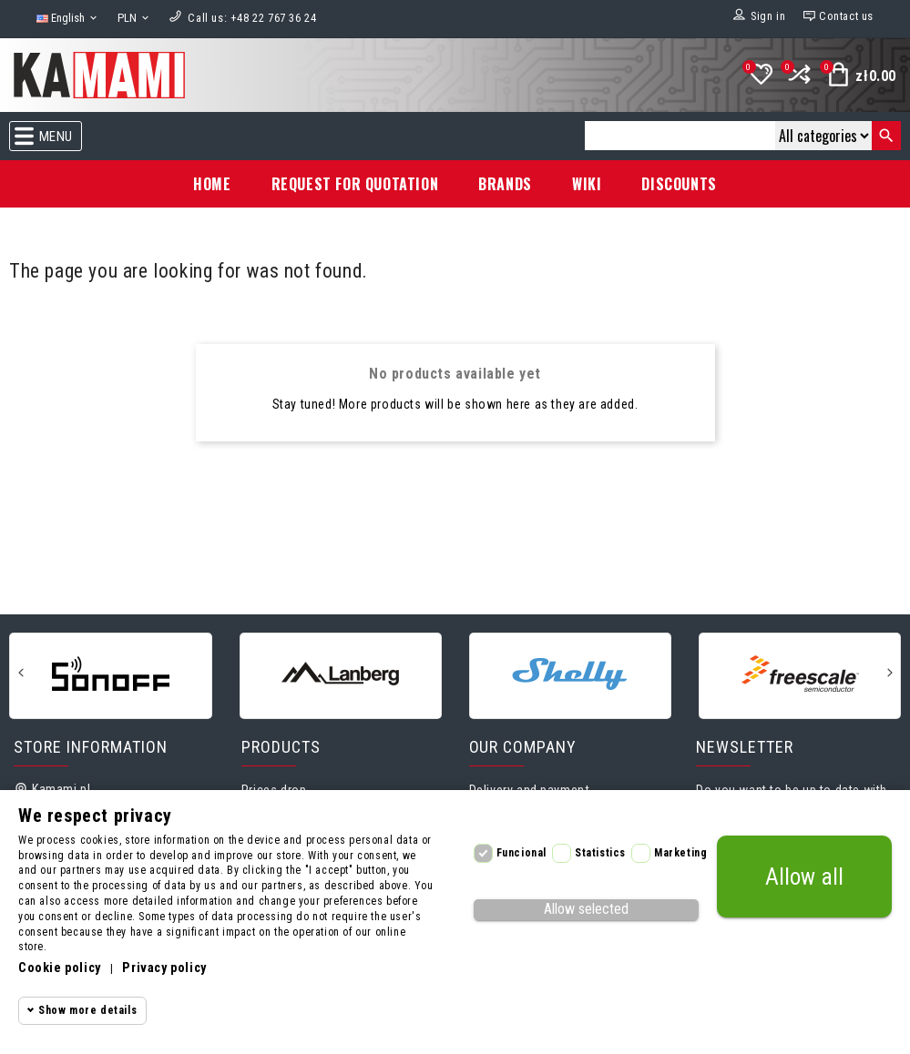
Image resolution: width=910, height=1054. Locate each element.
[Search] (680, 135)
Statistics (600, 852)
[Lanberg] (340, 673)
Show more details (87, 1010)
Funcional (521, 852)
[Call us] (252, 18)
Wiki (586, 184)
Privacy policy (164, 968)
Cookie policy (59, 968)
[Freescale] (800, 673)
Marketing (680, 852)
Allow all (804, 877)
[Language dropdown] (67, 18)
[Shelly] (570, 673)
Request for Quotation (355, 184)
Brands (505, 184)
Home (211, 184)
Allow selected (586, 908)
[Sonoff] (110, 673)
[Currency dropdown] (134, 18)
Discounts (678, 184)
